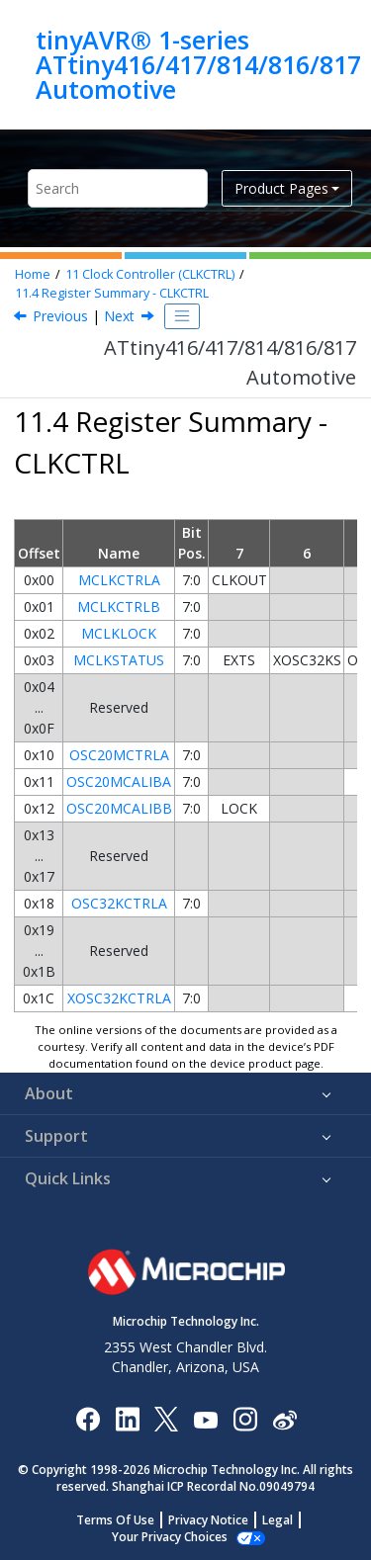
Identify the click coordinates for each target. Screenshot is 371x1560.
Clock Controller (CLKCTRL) (149, 274)
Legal (277, 1520)
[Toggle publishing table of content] (182, 316)
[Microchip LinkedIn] (127, 1418)
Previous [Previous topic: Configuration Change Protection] (60, 315)
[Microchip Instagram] (244, 1418)
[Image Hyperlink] (205, 1418)
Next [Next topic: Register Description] (119, 315)
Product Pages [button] (281, 188)
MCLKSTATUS (118, 659)
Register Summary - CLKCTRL (112, 293)
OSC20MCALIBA (118, 781)
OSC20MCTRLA (119, 754)
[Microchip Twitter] (166, 1418)
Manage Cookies (170, 1536)
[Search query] (118, 188)
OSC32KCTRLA (119, 903)
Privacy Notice (208, 1520)
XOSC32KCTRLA (119, 998)
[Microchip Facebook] (87, 1418)
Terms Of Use (115, 1520)
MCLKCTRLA (119, 579)
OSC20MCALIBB (119, 808)
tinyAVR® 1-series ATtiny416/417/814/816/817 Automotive (198, 65)
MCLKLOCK (118, 633)
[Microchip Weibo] (284, 1418)
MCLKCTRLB (118, 606)
